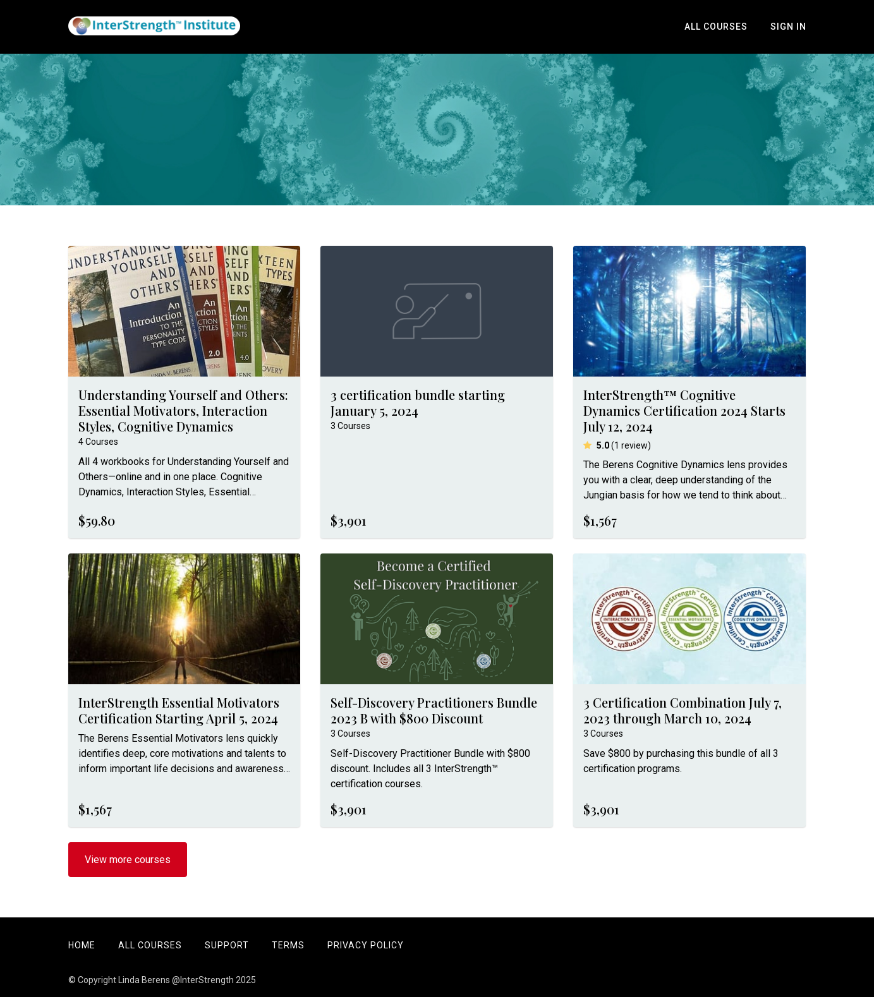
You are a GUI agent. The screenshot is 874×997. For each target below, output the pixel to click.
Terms (288, 945)
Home (81, 945)
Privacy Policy (365, 945)
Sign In (788, 26)
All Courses (716, 26)
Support (227, 945)
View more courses (128, 860)
